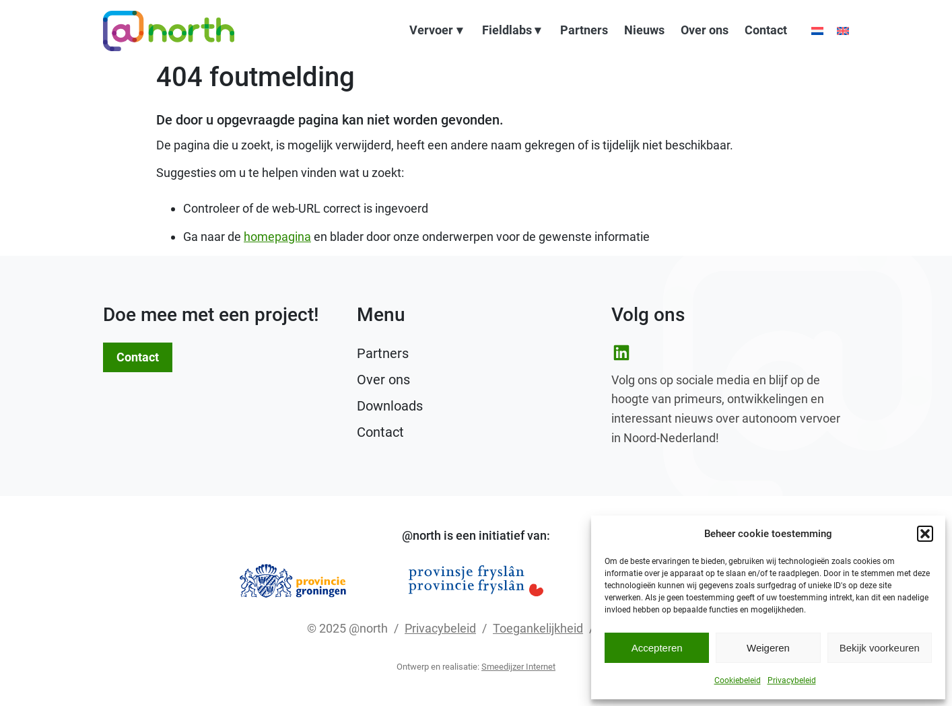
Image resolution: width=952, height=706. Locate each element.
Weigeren (768, 648)
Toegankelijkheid (538, 628)
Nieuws (644, 31)
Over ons (704, 31)
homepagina (277, 237)
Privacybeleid (792, 680)
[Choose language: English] (843, 31)
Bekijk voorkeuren (880, 648)
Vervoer (431, 31)
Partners (584, 31)
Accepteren (657, 648)
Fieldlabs (507, 31)
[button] (925, 533)
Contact (766, 31)
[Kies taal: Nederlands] (817, 31)
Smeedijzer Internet (518, 667)
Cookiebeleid (737, 680)
